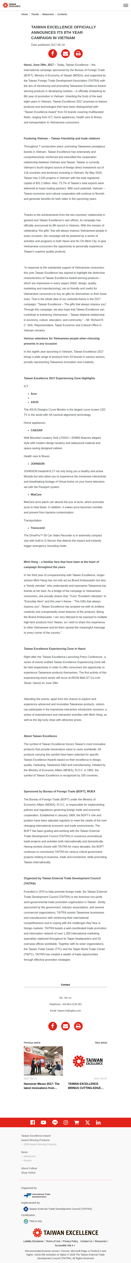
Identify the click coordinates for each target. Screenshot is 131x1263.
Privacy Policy (70, 1241)
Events (27, 1160)
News (24, 1152)
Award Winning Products (35, 1140)
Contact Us (86, 1241)
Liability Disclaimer (33, 1241)
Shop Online (28, 1172)
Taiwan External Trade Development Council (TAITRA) (57, 1209)
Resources (101, 1241)
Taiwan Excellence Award (36, 1135)
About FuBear (29, 1168)
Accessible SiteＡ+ (65, 1245)
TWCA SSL (32, 1221)
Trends (35, 14)
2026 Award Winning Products (40, 1144)
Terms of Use (53, 1241)
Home (24, 14)
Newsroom (48, 14)
